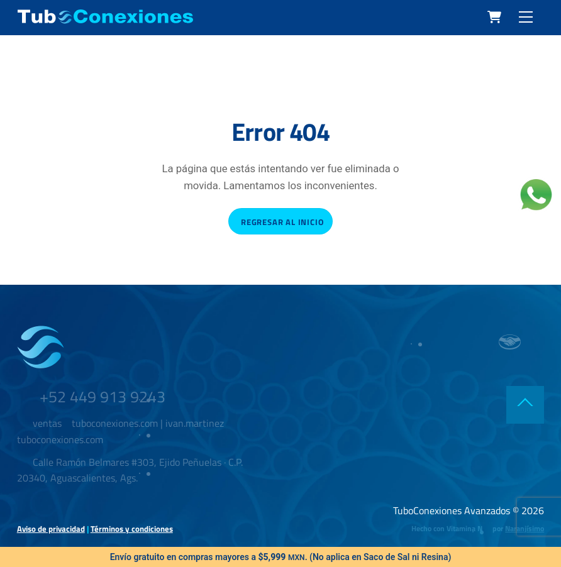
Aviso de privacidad (51, 528)
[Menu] (525, 17)
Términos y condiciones (132, 528)
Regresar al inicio (282, 222)
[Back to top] (525, 405)
